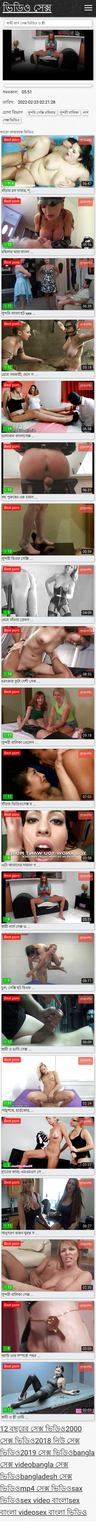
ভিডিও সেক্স (27, 8)
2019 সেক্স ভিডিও (46, 1452)
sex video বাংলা (44, 1500)
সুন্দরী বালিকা (69, 112)
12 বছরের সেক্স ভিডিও (33, 1429)
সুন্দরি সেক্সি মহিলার (42, 112)
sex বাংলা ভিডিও (61, 1512)
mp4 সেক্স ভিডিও (45, 1488)
